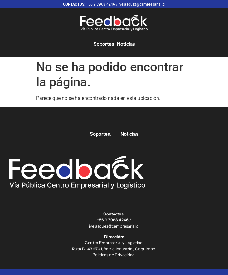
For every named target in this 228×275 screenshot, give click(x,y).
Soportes (104, 44)
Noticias (126, 44)
